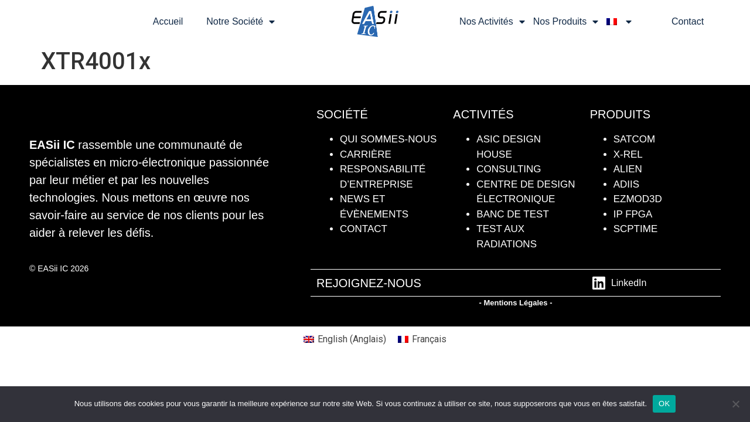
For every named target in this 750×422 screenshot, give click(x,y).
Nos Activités (492, 21)
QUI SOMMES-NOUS (388, 139)
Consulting (508, 169)
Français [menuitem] (429, 339)
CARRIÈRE (365, 154)
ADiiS (626, 184)
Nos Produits (566, 21)
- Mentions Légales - (516, 302)
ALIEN (627, 169)
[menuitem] (619, 21)
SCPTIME (635, 228)
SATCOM (634, 139)
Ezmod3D (637, 199)
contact (363, 228)
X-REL (628, 154)
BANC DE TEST (512, 214)
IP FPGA (633, 214)
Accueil (168, 21)
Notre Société (240, 21)
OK (664, 403)
